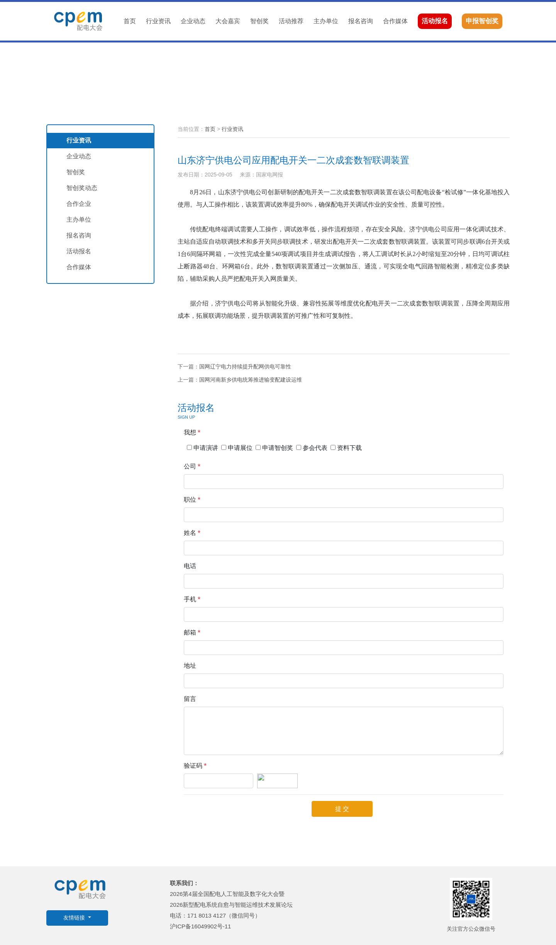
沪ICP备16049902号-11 (200, 926)
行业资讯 (158, 21)
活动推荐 (291, 21)
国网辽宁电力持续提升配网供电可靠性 (245, 366)
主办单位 (326, 21)
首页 (130, 21)
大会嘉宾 (227, 21)
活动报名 (435, 21)
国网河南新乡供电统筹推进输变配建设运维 (250, 380)
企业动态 (193, 21)
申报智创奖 (482, 21)
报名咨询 (360, 21)
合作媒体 (395, 21)
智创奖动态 (81, 188)
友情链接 (74, 918)
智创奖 (259, 21)
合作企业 (78, 203)
